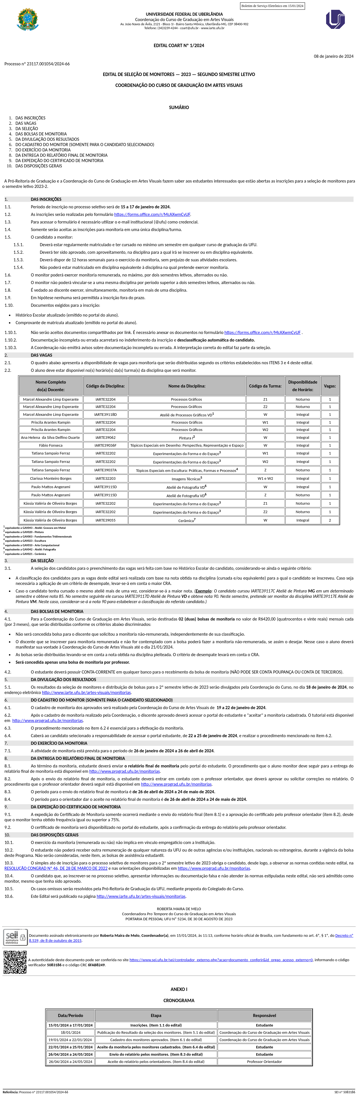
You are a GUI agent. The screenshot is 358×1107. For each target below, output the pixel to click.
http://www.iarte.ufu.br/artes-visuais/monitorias (86, 692)
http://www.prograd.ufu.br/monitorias (47, 720)
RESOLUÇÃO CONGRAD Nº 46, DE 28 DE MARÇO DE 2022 (55, 868)
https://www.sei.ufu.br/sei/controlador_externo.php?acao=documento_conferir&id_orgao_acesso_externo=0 (221, 959)
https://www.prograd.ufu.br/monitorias (214, 868)
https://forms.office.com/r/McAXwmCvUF (152, 214)
